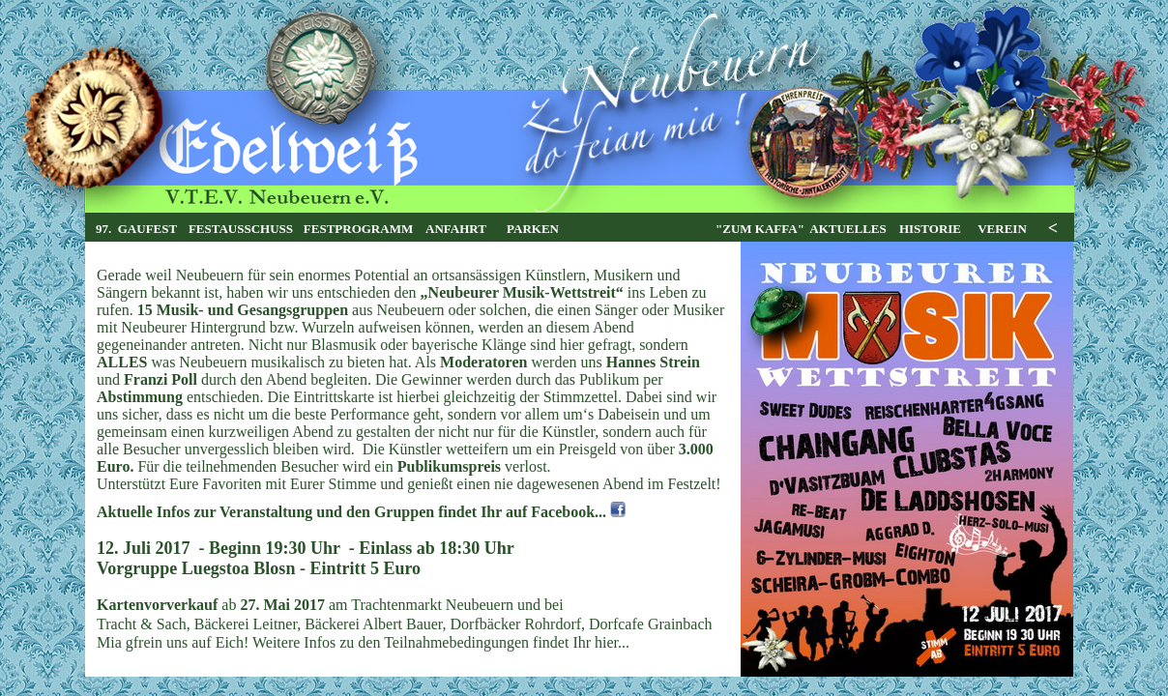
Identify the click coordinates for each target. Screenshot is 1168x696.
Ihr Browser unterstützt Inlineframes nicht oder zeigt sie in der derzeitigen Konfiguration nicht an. (580, 228)
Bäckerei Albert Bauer (373, 624)
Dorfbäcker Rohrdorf (516, 624)
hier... (612, 642)
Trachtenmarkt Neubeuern (432, 604)
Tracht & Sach (142, 624)
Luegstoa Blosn (239, 568)
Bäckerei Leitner (245, 624)
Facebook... (568, 512)
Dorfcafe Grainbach (650, 624)
